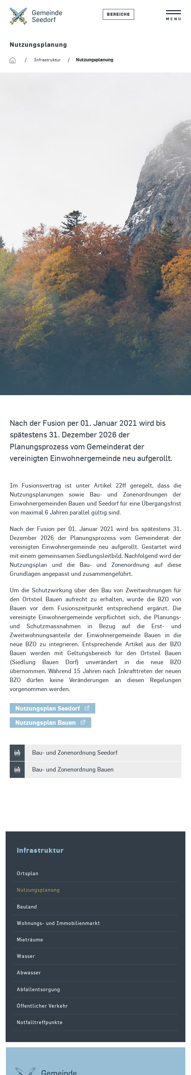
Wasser (26, 956)
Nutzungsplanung (38, 890)
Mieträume (30, 940)
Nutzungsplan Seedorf (47, 708)
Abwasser (29, 972)
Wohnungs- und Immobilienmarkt (58, 923)
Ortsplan (27, 873)
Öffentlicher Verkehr (42, 1006)
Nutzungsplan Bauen (45, 722)
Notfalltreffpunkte (40, 1022)
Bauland (27, 907)
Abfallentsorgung (38, 989)
